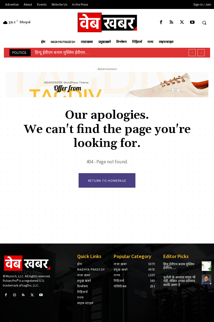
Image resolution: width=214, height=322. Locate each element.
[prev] (192, 52)
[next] (201, 52)
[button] (204, 23)
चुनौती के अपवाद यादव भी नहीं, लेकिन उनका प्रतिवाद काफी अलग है (179, 281)
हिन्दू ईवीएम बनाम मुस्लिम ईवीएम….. (62, 52)
